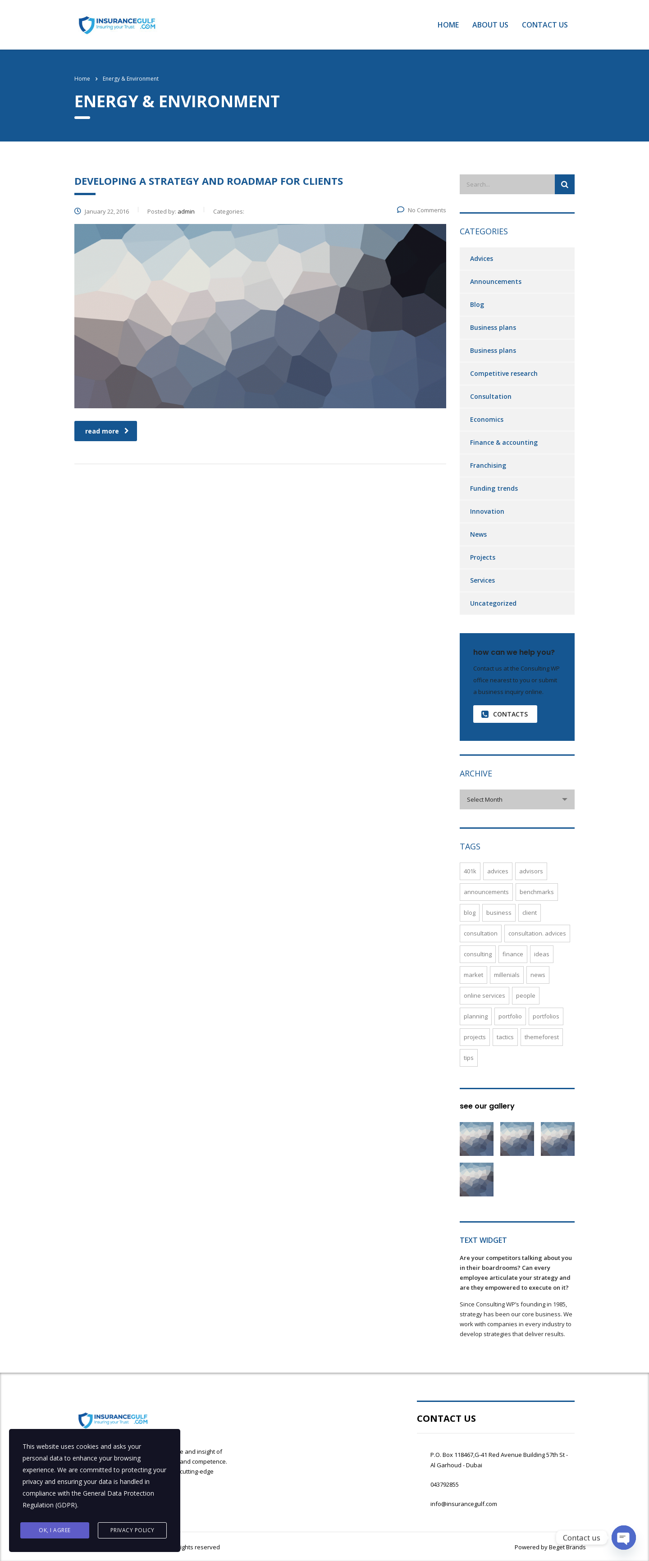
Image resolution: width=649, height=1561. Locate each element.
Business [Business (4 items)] (499, 912)
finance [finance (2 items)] (513, 954)
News (478, 534)
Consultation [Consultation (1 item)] (481, 933)
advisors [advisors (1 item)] (531, 871)
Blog (477, 304)
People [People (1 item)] (525, 995)
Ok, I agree (55, 1530)
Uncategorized (493, 603)
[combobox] (517, 799)
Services (482, 580)
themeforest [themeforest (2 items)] (542, 1037)
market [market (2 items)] (473, 975)
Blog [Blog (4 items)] (469, 912)
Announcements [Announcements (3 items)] (486, 892)
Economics (486, 419)
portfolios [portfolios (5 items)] (546, 1016)
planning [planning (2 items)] (476, 1016)
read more (107, 431)
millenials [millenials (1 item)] (507, 975)
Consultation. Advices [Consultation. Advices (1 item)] (537, 933)
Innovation (487, 511)
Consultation (491, 396)
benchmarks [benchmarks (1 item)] (537, 892)
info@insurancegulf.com (463, 1504)
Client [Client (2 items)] (529, 912)
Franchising (488, 465)
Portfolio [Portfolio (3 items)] (510, 1016)
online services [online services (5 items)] (484, 995)
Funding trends (494, 488)
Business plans (493, 327)
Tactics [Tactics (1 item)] (505, 1037)
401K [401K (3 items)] (470, 871)
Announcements (495, 281)
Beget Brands (567, 1547)
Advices (481, 258)
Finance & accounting (504, 442)
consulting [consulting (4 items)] (478, 954)
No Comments (421, 210)
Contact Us (545, 25)
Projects (482, 557)
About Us (490, 25)
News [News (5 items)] (537, 975)
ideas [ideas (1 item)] (541, 954)
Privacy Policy (132, 1530)
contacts (504, 714)
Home (448, 25)
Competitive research (504, 373)
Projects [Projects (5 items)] (475, 1037)
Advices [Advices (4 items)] (497, 871)
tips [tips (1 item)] (469, 1058)
